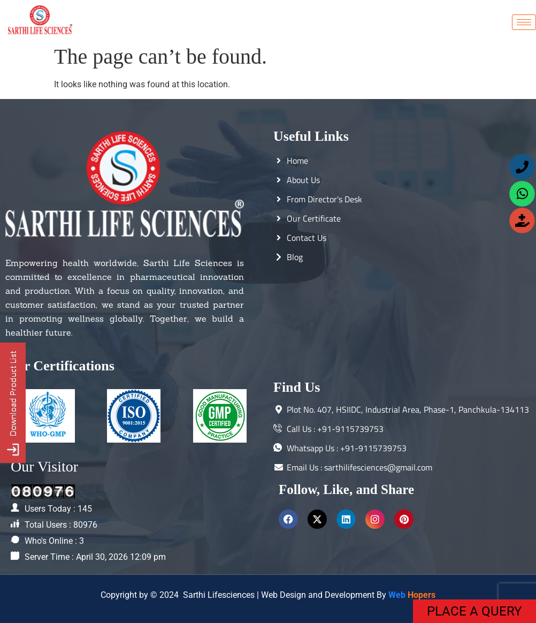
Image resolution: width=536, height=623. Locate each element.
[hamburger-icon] (524, 22)
